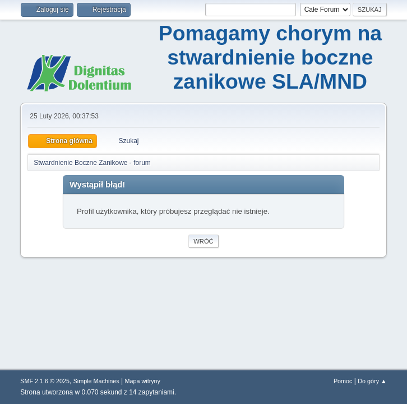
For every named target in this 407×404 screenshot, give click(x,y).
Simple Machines (96, 381)
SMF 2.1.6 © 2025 (45, 381)
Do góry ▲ (372, 381)
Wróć (203, 241)
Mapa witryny (143, 381)
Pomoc (343, 381)
